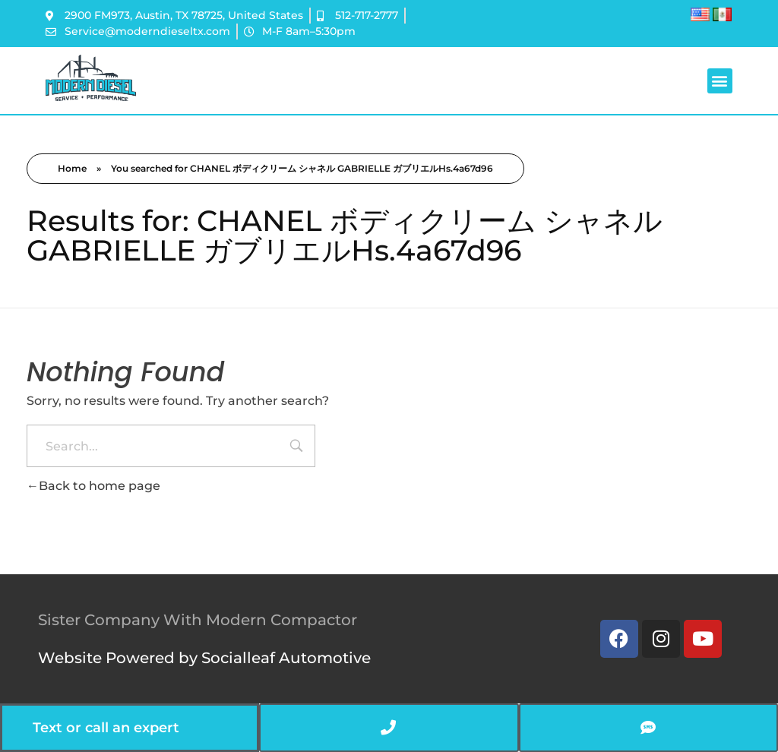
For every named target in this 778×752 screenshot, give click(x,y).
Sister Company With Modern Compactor (197, 620)
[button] (719, 80)
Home (72, 168)
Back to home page (93, 486)
